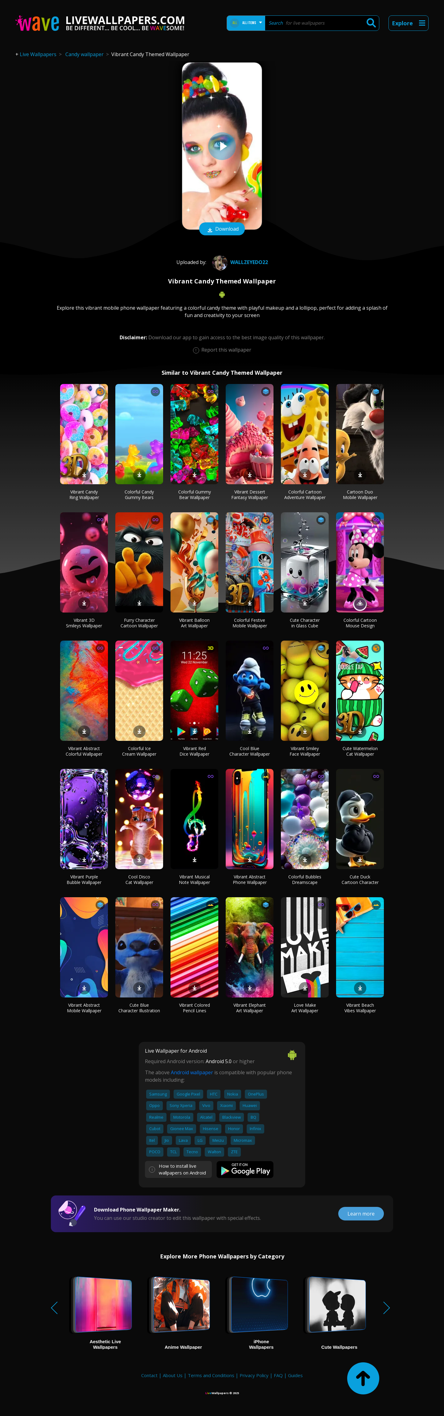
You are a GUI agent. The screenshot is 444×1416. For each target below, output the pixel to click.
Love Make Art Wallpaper (304, 1007)
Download (222, 229)
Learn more (361, 1213)
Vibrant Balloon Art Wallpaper (194, 623)
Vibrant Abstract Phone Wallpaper (250, 879)
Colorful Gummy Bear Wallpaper (194, 494)
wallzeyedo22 (239, 262)
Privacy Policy (254, 1375)
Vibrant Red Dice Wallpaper (194, 751)
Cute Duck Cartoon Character (360, 879)
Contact (149, 1375)
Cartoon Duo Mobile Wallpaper (360, 494)
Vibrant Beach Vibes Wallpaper (360, 1007)
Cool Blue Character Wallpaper (249, 751)
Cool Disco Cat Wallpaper (139, 879)
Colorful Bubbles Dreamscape (304, 879)
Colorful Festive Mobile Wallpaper (249, 623)
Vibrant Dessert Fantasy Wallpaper (249, 494)
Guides (295, 1375)
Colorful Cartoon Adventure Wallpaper (305, 494)
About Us (173, 1375)
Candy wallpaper (84, 54)
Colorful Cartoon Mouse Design (360, 623)
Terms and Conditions (211, 1375)
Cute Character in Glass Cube (305, 623)
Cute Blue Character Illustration (139, 1007)
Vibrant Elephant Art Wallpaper (249, 1007)
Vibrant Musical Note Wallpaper (194, 879)
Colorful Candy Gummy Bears (139, 494)
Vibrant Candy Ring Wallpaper (84, 494)
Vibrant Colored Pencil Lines (194, 1007)
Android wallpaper (192, 1072)
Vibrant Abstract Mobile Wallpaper (84, 1007)
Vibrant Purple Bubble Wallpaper (84, 879)
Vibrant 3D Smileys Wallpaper (84, 623)
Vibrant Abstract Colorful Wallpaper (84, 751)
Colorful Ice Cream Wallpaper (139, 751)
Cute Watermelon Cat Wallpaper (360, 751)
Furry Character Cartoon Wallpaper (139, 623)
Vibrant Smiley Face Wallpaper (305, 751)
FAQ (278, 1375)
